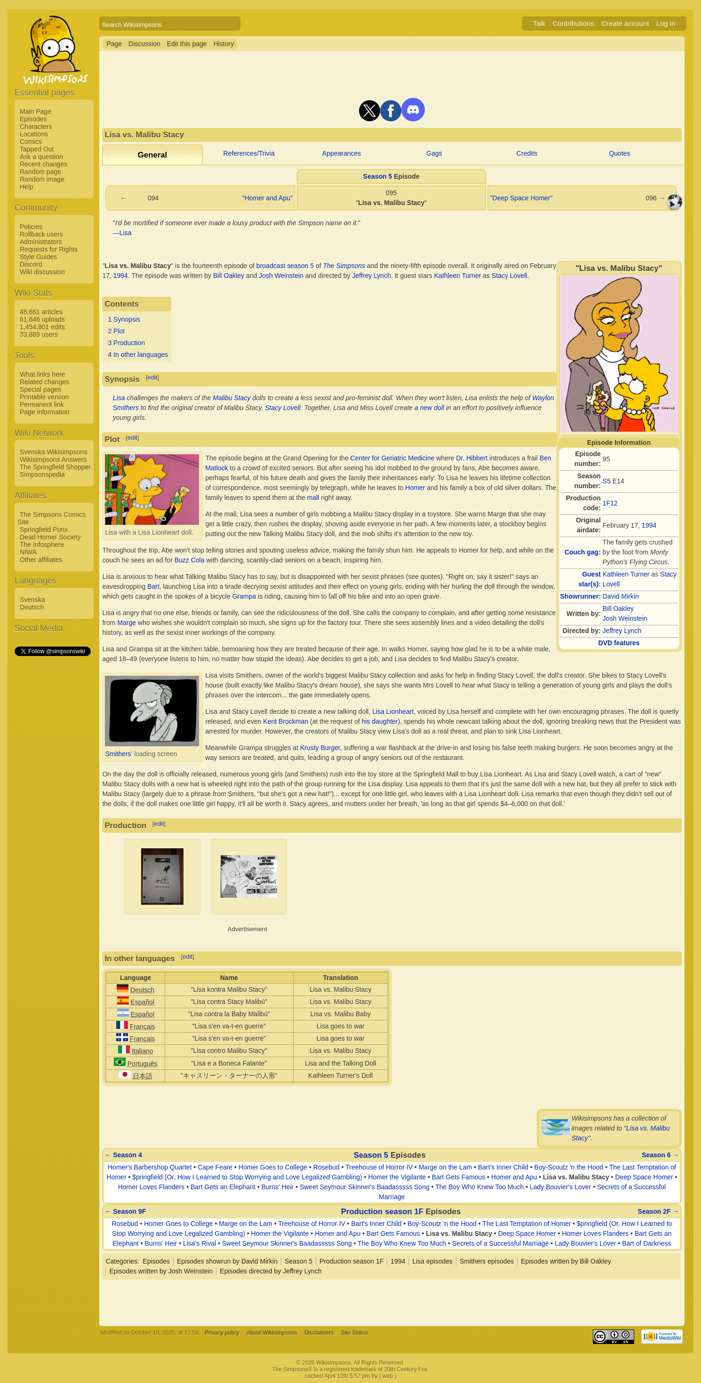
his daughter (380, 721)
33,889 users (39, 334)
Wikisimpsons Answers (53, 459)
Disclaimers (319, 1332)
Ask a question (41, 156)
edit (153, 377)
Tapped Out (37, 149)
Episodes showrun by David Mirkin (227, 1261)
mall (313, 497)
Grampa (244, 596)
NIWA (28, 552)
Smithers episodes (487, 1261)
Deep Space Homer (644, 1177)
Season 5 (377, 176)
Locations (34, 134)
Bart (153, 586)
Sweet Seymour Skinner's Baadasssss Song (365, 1187)
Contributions (573, 23)
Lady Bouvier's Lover (560, 1187)
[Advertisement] (52, 798)
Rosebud (326, 1167)
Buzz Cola (190, 560)
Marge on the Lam (445, 1167)
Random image (42, 179)
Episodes (33, 119)
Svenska (32, 599)
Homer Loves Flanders (151, 1187)
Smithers (118, 754)
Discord (31, 264)
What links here (42, 374)
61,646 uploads (42, 319)
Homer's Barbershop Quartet (150, 1167)
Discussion (144, 43)
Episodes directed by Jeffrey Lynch (270, 1271)
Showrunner (579, 596)
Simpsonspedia (42, 474)
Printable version (44, 397)
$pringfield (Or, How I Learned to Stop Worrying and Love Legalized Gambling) (247, 1177)
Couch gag (581, 552)
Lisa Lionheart (393, 711)
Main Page (35, 111)
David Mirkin (621, 596)
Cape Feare (215, 1167)
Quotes (619, 153)
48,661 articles (41, 312)
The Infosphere (42, 544)
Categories (121, 1261)
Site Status (354, 1332)
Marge (126, 622)
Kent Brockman (285, 721)
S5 (607, 481)
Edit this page (187, 43)
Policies (31, 226)
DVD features (619, 643)
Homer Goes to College (273, 1167)
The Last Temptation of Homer (526, 1223)
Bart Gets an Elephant (223, 1187)
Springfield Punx (44, 529)
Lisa (125, 233)
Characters (36, 126)
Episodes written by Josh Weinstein (161, 1271)
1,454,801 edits (42, 327)
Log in (666, 23)
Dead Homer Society (50, 537)
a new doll (429, 407)
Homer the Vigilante (397, 1177)
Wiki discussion (42, 272)
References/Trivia (249, 153)
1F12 (610, 503)
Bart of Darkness (646, 1243)
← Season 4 (123, 1155)
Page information (45, 412)
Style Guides (38, 257)
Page (114, 43)
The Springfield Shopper (55, 467)
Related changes (44, 382)
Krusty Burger (320, 747)
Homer (415, 487)
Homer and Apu (514, 1177)
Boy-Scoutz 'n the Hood (569, 1167)
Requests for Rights (49, 249)
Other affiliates (41, 559)
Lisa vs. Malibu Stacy (576, 1177)
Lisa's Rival (199, 1243)
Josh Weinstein (625, 618)
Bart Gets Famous (459, 1177)
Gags (434, 153)
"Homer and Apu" (267, 198)
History (224, 43)
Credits (527, 153)
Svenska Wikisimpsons (53, 452)
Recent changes (43, 164)
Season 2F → (658, 1211)
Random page (40, 171)
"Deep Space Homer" (521, 198)
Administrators (41, 241)
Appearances (341, 153)
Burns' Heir (277, 1187)
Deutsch (32, 607)
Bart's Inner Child (503, 1167)
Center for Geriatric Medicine (392, 458)
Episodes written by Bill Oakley (566, 1261)
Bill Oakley (618, 608)
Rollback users (41, 234)
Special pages (40, 389)
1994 (649, 525)
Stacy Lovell (509, 275)
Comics (31, 141)
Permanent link (42, 404)
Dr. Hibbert (471, 458)
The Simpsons (344, 265)
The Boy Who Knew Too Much (479, 1187)
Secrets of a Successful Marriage (500, 1243)
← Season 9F (125, 1211)
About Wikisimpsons (272, 1332)
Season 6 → (660, 1155)
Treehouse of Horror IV (379, 1167)
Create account (625, 23)
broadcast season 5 (285, 265)
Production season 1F (382, 1211)
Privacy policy (222, 1332)
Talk (539, 23)
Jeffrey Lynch (622, 630)
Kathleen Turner (626, 574)
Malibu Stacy (231, 398)
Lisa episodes (432, 1261)
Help (26, 186)
